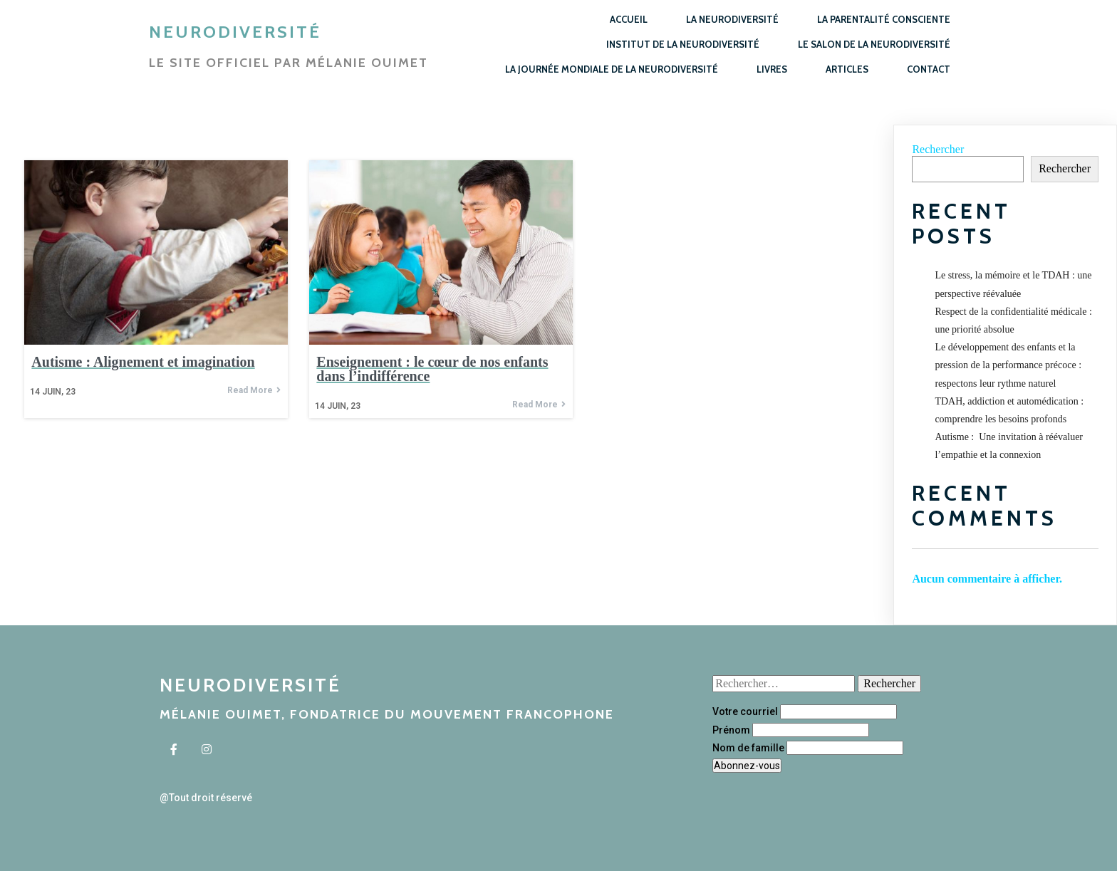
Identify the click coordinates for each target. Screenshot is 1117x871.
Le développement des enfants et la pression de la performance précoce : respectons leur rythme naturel (1008, 365)
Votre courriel (745, 711)
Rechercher (938, 149)
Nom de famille (748, 747)
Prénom (731, 730)
